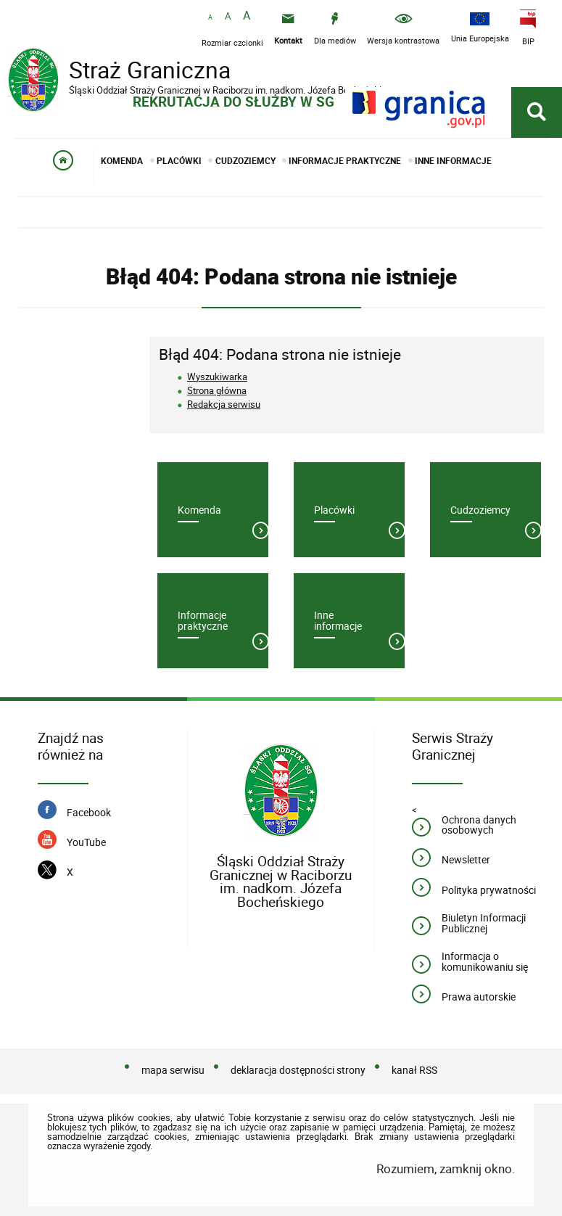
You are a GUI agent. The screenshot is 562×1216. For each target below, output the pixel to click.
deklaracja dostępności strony (298, 1070)
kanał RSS (414, 1070)
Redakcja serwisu (223, 404)
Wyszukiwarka (217, 376)
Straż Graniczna (123, 71)
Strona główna (217, 390)
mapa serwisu (172, 1070)
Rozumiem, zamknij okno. (445, 1168)
